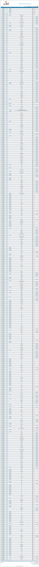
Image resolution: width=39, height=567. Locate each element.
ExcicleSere (7, 292)
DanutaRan (7, 165)
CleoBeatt (7, 185)
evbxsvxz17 (7, 257)
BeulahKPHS (7, 50)
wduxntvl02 (7, 216)
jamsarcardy (7, 110)
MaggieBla (7, 133)
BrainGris (7, 72)
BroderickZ (7, 48)
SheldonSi (7, 101)
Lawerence (7, 237)
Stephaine (7, 172)
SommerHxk (7, 91)
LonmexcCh (7, 238)
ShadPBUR (7, 272)
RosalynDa (7, 113)
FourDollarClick (6, 282)
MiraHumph (7, 123)
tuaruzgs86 (7, 250)
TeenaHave (7, 19)
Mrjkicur (7, 30)
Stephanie (7, 153)
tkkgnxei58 (7, 195)
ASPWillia (7, 291)
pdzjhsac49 (7, 248)
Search (22, 3)
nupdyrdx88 (7, 247)
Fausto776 (7, 90)
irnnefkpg (7, 83)
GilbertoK (7, 162)
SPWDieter (7, 166)
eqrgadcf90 (7, 205)
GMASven (7, 227)
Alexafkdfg (7, 130)
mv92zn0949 (7, 80)
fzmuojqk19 (7, 225)
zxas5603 (7, 119)
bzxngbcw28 (7, 290)
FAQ (19, 3)
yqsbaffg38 (7, 271)
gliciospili (7, 121)
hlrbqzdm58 (7, 259)
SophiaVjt (7, 239)
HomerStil (7, 229)
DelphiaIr (7, 20)
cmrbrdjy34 (7, 267)
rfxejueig (7, 82)
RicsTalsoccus (6, 69)
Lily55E (7, 246)
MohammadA (6, 41)
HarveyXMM (7, 104)
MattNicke (7, 184)
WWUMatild (7, 279)
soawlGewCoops (7, 103)
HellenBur (7, 81)
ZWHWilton (7, 112)
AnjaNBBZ (7, 61)
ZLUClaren (7, 155)
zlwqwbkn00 (7, 226)
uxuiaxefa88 (7, 26)
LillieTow (7, 100)
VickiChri (7, 94)
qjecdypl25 (7, 280)
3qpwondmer (7, 124)
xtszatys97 (7, 206)
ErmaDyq (7, 62)
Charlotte (7, 16)
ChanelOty (7, 151)
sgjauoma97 (7, 249)
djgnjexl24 (7, 132)
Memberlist (24, 3)
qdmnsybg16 (7, 261)
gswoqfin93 (7, 196)
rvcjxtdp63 (7, 194)
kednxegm (7, 174)
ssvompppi (7, 29)
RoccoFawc (7, 93)
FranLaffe (7, 240)
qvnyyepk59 (7, 260)
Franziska (7, 152)
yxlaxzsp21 (7, 269)
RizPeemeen (7, 71)
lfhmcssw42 (7, 258)
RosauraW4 (7, 236)
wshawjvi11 (7, 207)
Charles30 (7, 79)
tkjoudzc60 (7, 278)
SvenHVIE (7, 59)
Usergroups (27, 3)
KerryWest (7, 73)
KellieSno (7, 219)
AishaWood (7, 40)
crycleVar (7, 52)
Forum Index (2, 6)
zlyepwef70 (7, 218)
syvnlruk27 (7, 105)
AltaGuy (7, 143)
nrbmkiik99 (7, 173)
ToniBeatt (7, 154)
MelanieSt (7, 281)
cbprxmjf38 (7, 215)
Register (30, 3)
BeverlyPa (7, 58)
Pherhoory (7, 193)
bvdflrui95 (7, 198)
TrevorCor (7, 183)
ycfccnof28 (7, 217)
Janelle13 (7, 145)
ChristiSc (7, 51)
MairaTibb (7, 289)
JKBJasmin (7, 187)
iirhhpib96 (7, 204)
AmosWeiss (7, 131)
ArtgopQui (7, 39)
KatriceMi (7, 120)
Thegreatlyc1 (7, 164)
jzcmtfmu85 (7, 197)
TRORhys (7, 28)
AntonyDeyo (7, 163)
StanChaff (7, 134)
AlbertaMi (7, 60)
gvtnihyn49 (7, 270)
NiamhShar (7, 17)
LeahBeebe (7, 27)
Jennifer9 (7, 186)
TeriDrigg (7, 37)
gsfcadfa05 (7, 268)
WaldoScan (7, 49)
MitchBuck (7, 92)
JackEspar (7, 144)
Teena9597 (7, 38)
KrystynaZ (7, 176)
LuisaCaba (7, 102)
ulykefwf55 (7, 228)
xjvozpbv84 (7, 208)
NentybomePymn (7, 175)
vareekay (7, 8)
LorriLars (7, 122)
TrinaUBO (7, 141)
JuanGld (7, 18)
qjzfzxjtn (7, 111)
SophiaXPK (7, 70)
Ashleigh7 (7, 31)
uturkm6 (7, 142)
